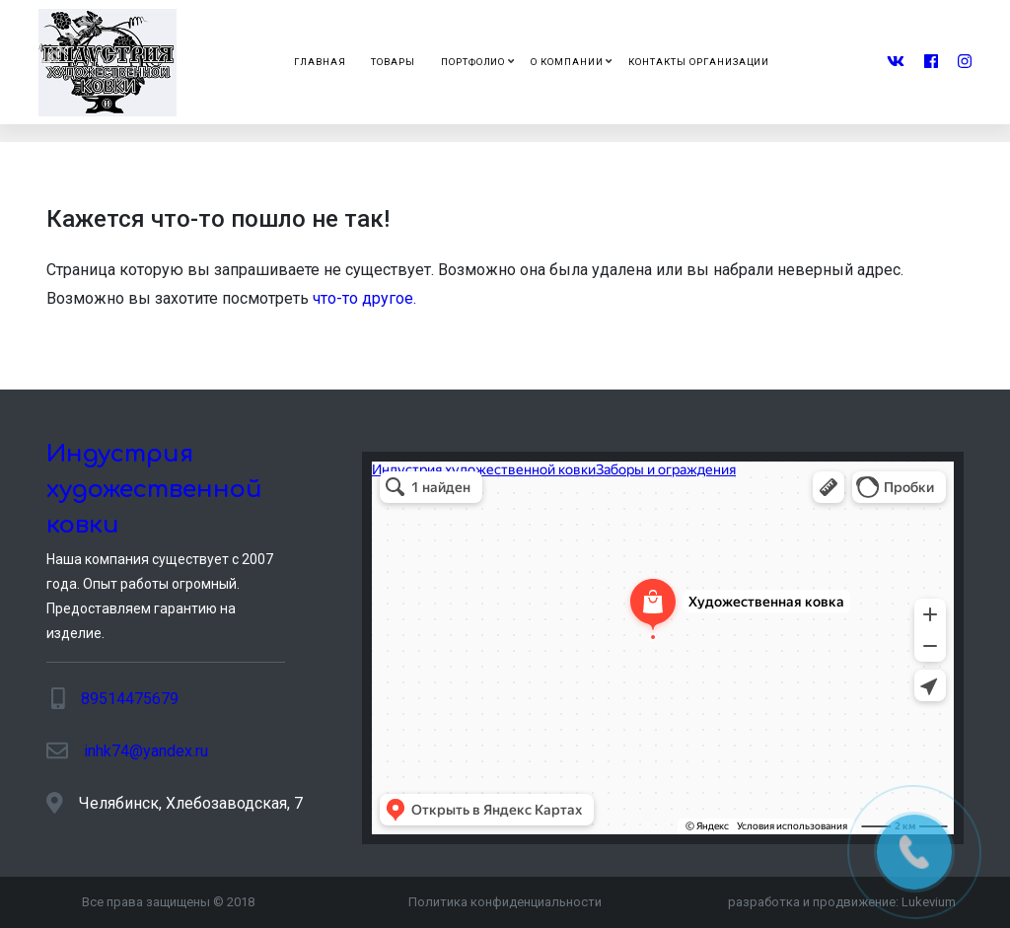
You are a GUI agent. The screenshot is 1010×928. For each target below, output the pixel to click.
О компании (567, 61)
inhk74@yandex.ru (146, 751)
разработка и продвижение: (842, 901)
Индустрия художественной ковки (154, 489)
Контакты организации (698, 61)
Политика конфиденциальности (505, 901)
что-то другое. (364, 298)
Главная (320, 61)
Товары (393, 61)
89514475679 (130, 698)
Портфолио (473, 61)
